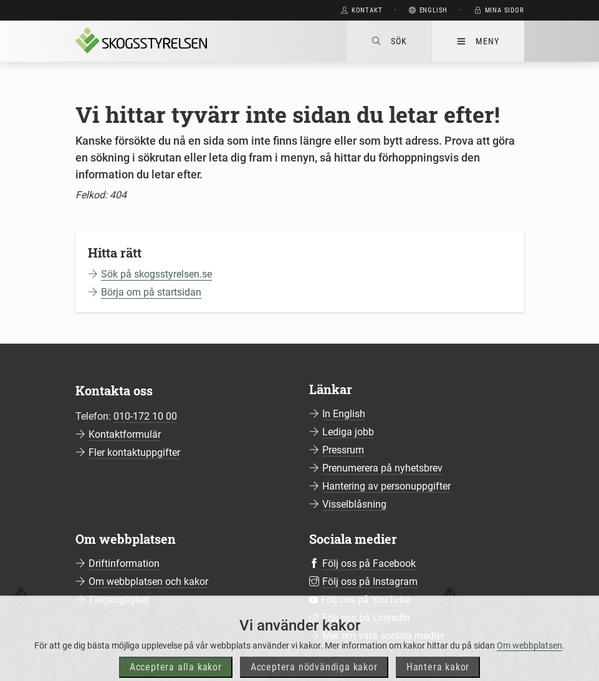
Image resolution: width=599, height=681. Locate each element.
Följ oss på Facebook (369, 563)
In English (343, 414)
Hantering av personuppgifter (386, 486)
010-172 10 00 (145, 416)
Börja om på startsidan (151, 292)
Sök (389, 41)
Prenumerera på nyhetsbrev (382, 468)
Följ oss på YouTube (365, 600)
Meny (478, 41)
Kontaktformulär (125, 434)
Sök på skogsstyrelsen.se (156, 274)
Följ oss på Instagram (370, 581)
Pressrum (343, 450)
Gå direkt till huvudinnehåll (266, 10)
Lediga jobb (348, 432)
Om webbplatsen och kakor (148, 581)
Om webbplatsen (529, 657)
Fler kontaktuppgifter (134, 452)
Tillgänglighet (119, 600)
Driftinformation (124, 563)
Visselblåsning (354, 504)
